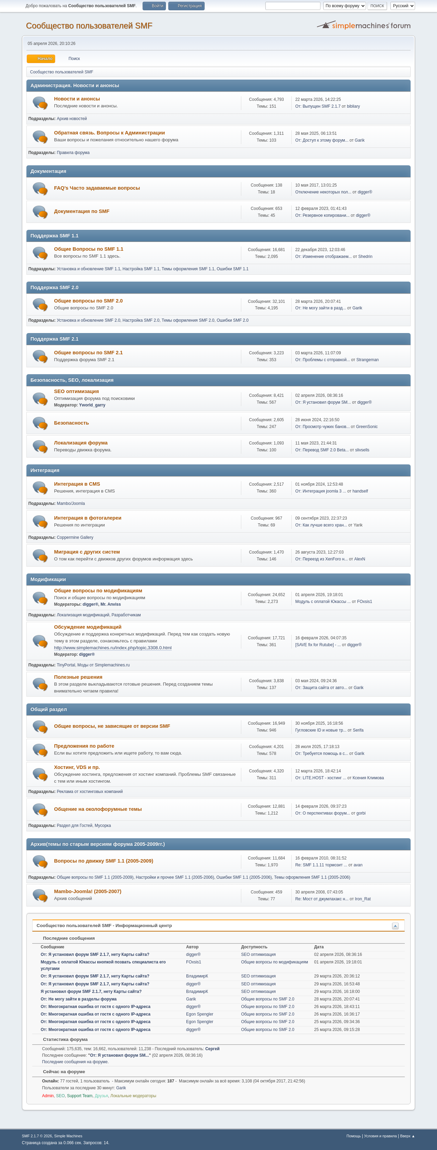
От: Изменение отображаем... (323, 256)
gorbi (361, 813)
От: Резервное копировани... (322, 215)
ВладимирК (197, 976)
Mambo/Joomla (71, 503)
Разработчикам (126, 615)
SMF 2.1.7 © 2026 (37, 1136)
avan (358, 865)
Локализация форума (81, 443)
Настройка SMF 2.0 (141, 320)
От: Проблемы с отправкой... (322, 359)
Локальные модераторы (133, 1095)
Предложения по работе (84, 746)
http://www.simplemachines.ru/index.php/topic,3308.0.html (113, 647)
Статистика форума (62, 1039)
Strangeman (367, 359)
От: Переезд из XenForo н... (321, 559)
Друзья (101, 1095)
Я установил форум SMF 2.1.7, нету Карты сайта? (91, 991)
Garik (360, 140)
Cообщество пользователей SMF (89, 25)
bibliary (353, 106)
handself (360, 491)
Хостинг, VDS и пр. (77, 767)
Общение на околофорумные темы (98, 809)
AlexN (359, 559)
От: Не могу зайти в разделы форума (79, 999)
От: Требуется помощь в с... (321, 753)
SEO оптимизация (76, 391)
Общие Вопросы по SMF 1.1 (88, 249)
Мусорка (103, 825)
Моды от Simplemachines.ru (103, 665)
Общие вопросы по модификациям (98, 590)
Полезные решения (78, 677)
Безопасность (71, 423)
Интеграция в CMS (77, 484)
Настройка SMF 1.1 (141, 268)
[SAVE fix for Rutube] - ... (318, 644)
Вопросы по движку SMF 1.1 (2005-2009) (103, 861)
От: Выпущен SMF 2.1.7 (317, 106)
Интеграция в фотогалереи (87, 518)
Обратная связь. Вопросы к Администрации (109, 132)
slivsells (362, 450)
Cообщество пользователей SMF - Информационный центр (104, 925)
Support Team (79, 1095)
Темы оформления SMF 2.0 (188, 320)
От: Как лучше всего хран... (321, 525)
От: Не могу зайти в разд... (320, 308)
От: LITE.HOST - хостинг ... (320, 777)
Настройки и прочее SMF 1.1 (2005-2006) (175, 877)
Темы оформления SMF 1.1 (188, 268)
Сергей (212, 1048)
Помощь (354, 1136)
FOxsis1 (364, 601)
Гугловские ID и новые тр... (320, 730)
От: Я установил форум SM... (323, 402)
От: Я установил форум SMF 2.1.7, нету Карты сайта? (95, 954)
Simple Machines (68, 1136)
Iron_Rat (363, 899)
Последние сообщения (65, 938)
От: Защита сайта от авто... (321, 687)
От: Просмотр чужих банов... (322, 426)
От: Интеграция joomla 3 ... (320, 491)
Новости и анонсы (77, 99)
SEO (60, 1095)
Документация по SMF (82, 211)
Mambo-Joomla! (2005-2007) (87, 891)
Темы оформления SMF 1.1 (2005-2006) (312, 877)
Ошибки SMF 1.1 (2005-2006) (244, 877)
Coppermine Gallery (75, 537)
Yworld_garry (92, 405)
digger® (365, 192)
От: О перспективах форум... (322, 813)
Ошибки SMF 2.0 (232, 320)
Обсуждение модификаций (88, 627)
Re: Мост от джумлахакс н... (322, 899)
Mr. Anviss (110, 604)
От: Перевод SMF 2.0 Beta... (322, 450)
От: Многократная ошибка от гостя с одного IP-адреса (95, 1006)
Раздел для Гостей (75, 825)
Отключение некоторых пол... (323, 192)
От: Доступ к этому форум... (321, 140)
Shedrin (365, 256)
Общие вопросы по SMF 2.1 (88, 352)
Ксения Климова (368, 777)
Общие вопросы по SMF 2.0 (88, 301)
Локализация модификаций (83, 615)
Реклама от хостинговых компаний (90, 791)
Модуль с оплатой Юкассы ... (323, 601)
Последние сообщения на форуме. (75, 1061)
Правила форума (73, 152)
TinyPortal (66, 665)
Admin (48, 1095)
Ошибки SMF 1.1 (232, 268)
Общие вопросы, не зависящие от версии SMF (112, 726)
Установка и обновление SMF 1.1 (88, 268)
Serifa (358, 730)
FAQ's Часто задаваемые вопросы (97, 188)
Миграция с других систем (87, 552)
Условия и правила (380, 1136)
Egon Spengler (199, 1014)
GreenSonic (367, 426)
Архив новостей (72, 118)
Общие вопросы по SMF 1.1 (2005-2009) (95, 877)
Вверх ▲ (407, 1136)
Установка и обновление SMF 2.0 (88, 320)
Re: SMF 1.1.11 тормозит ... (321, 865)
